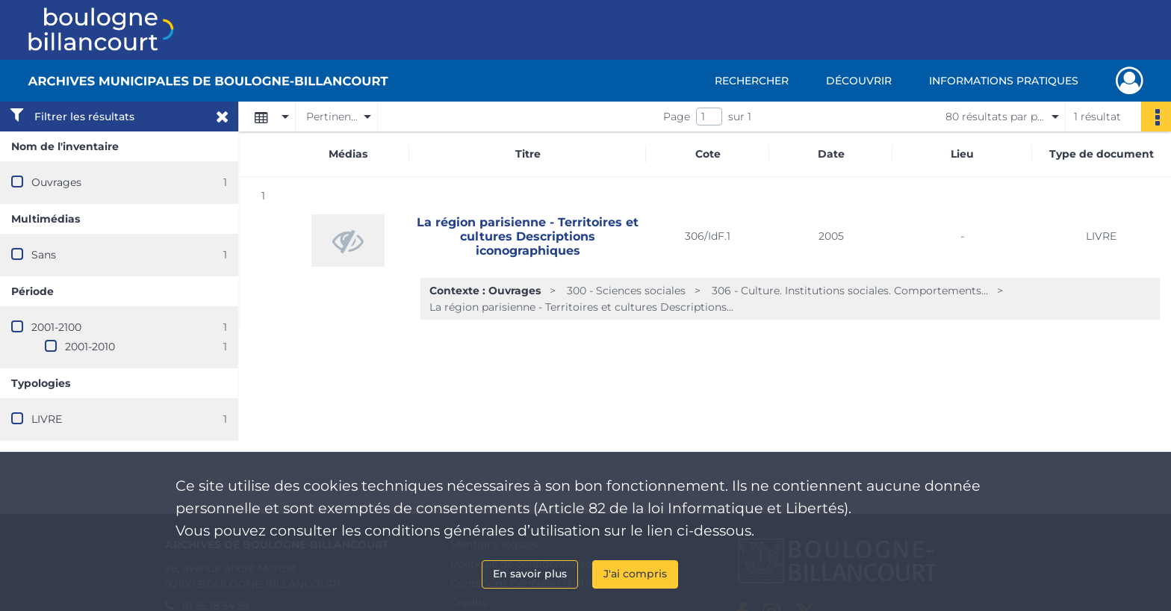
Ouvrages (56, 182)
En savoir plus (530, 573)
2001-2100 (56, 327)
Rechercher (752, 80)
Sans (43, 254)
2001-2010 (90, 346)
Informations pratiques (1003, 80)
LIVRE (46, 419)
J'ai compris (635, 573)
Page (676, 116)
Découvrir (859, 80)
